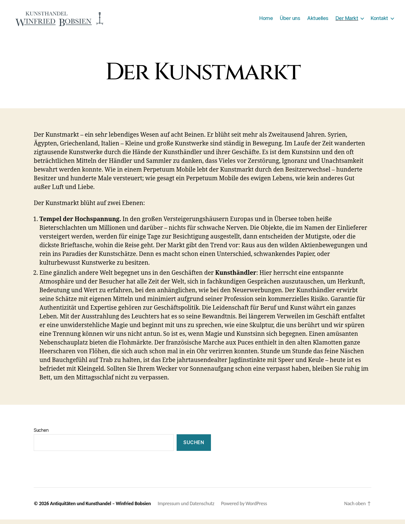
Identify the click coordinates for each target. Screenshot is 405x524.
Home (266, 20)
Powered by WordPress (244, 508)
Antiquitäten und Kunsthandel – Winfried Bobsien (100, 508)
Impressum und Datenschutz (186, 508)
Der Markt (347, 20)
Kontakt (379, 20)
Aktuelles (317, 20)
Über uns (290, 20)
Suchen (41, 435)
